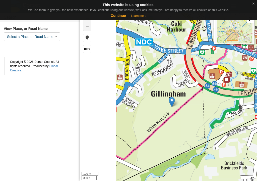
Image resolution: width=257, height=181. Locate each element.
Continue (118, 16)
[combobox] (32, 36)
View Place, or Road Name (26, 29)
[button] (87, 38)
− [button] (87, 27)
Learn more (138, 16)
